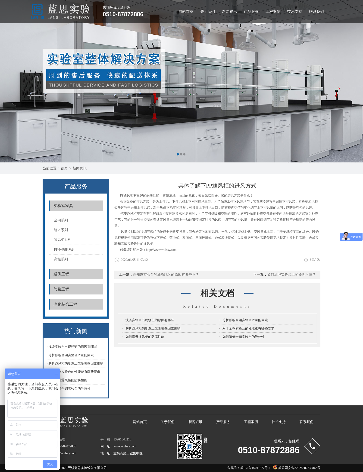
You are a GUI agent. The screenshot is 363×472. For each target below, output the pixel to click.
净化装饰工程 (65, 304)
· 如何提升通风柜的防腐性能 (67, 380)
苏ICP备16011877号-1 (255, 468)
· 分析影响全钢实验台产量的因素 (70, 355)
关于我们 (207, 11)
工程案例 (273, 11)
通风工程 (61, 274)
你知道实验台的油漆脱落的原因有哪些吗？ (166, 274)
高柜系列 (61, 259)
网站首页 (185, 11)
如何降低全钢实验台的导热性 (243, 337)
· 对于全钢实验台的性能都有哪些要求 (73, 372)
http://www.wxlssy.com (161, 250)
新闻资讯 (229, 11)
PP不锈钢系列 (64, 249)
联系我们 (316, 11)
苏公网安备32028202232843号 (296, 468)
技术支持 (294, 11)
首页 (64, 168)
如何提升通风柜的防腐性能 (144, 337)
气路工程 (61, 289)
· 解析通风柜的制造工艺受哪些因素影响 (75, 363)
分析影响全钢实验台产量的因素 (245, 320)
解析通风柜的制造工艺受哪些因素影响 (153, 328)
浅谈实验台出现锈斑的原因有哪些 (149, 320)
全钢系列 (61, 220)
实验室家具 (63, 206)
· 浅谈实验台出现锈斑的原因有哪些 (72, 347)
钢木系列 (61, 230)
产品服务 (251, 11)
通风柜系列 (62, 240)
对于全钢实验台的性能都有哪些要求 (248, 328)
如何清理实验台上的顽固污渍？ (291, 274)
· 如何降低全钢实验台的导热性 (69, 388)
